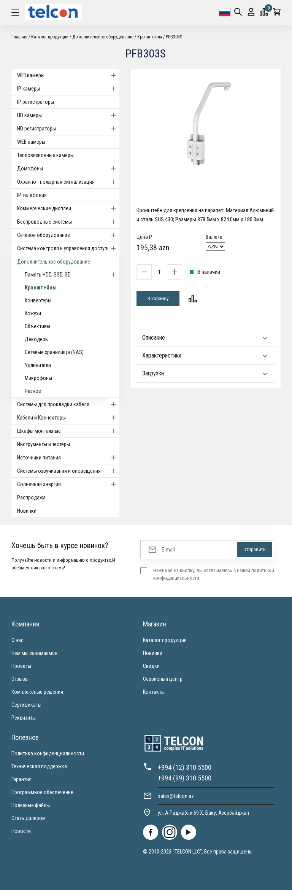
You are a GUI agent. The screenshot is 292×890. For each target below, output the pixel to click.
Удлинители (38, 365)
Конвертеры (38, 300)
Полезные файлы (30, 805)
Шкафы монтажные (68, 430)
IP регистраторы (35, 102)
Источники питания (68, 457)
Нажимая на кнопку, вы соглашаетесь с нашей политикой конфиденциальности (213, 574)
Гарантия (21, 779)
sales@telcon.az (176, 796)
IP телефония (32, 195)
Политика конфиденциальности (47, 753)
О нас (17, 640)
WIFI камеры (68, 75)
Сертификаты (26, 705)
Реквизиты (23, 718)
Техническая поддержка (39, 766)
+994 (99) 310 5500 (184, 778)
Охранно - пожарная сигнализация (68, 181)
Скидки (151, 666)
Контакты (154, 692)
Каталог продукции (49, 37)
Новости (21, 831)
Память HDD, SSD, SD (72, 274)
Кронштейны (149, 37)
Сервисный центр (162, 679)
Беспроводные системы (68, 221)
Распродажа (31, 497)
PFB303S (174, 37)
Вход (251, 12)
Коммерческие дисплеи (68, 208)
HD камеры (68, 115)
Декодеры (37, 339)
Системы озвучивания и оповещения (68, 470)
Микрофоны (38, 378)
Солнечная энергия (68, 484)
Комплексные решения (37, 692)
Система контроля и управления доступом (68, 248)
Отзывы (20, 679)
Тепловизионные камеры (45, 155)
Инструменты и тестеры (43, 444)
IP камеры (68, 88)
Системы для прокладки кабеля (68, 404)
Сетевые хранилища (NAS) (54, 352)
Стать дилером (28, 818)
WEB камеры (31, 142)
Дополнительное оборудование (102, 37)
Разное (33, 391)
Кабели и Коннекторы (68, 417)
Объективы (37, 326)
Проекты (21, 666)
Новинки (26, 511)
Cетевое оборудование (68, 235)
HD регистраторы (68, 128)
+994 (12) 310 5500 (184, 767)
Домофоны (68, 168)
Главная (19, 37)
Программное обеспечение (42, 792)
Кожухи (33, 313)
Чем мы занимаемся (34, 653)
